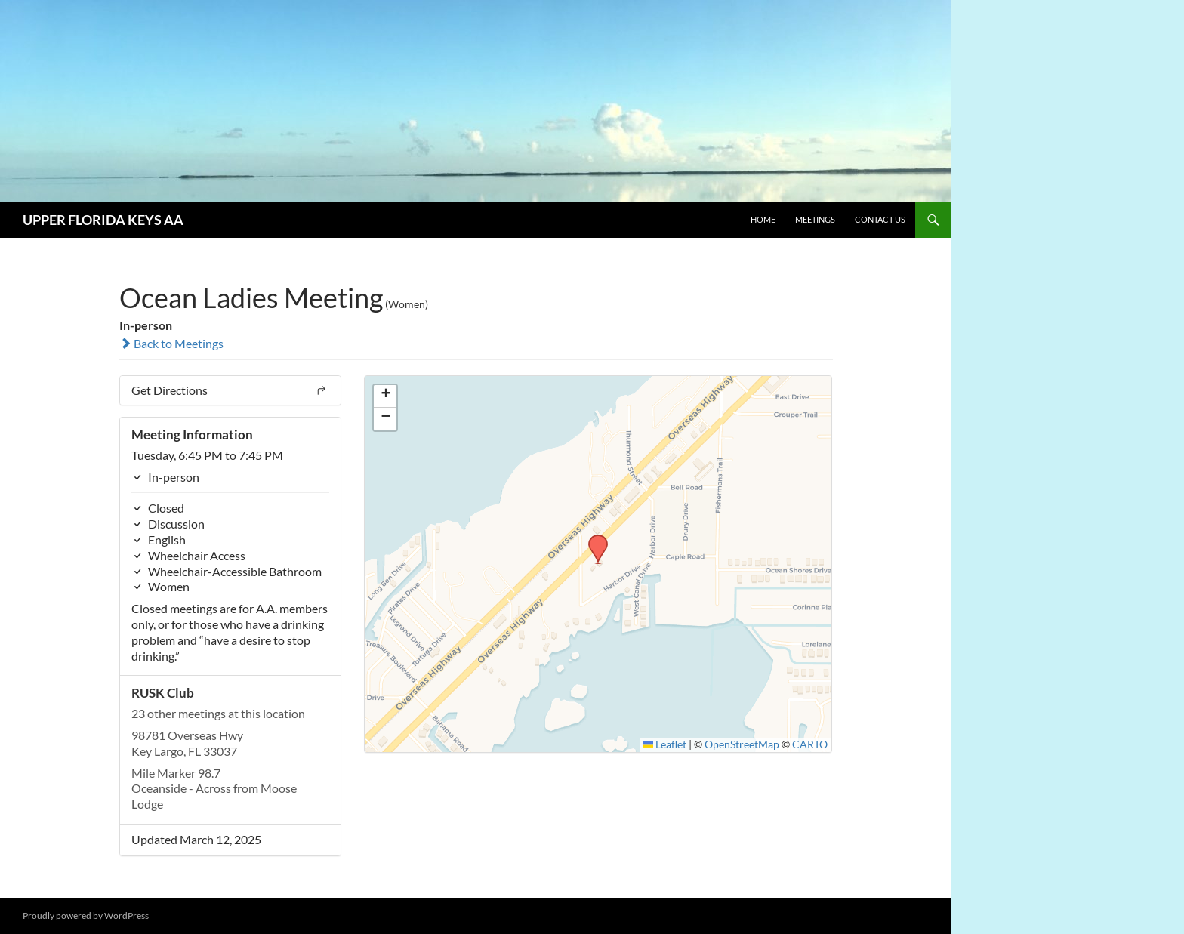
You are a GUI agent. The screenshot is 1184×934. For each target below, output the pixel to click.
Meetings (815, 219)
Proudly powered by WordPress (86, 915)
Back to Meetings (171, 343)
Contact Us (880, 219)
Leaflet (665, 744)
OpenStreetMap (742, 744)
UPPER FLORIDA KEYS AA (103, 219)
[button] (592, 539)
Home (763, 219)
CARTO (810, 744)
